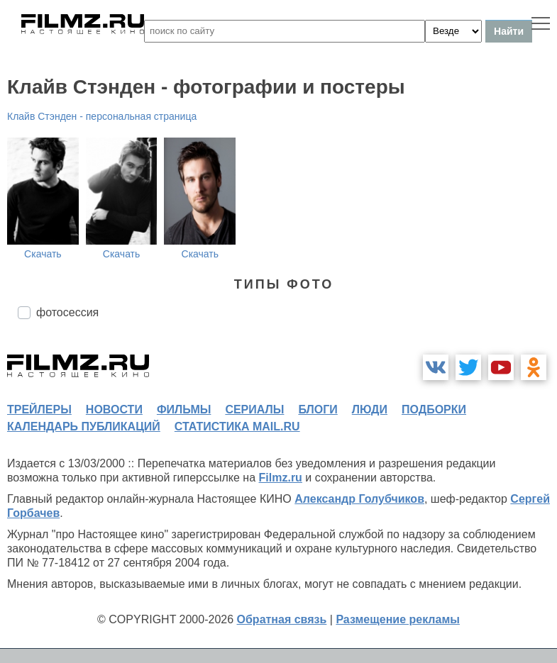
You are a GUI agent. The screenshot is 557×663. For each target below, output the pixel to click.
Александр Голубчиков (359, 499)
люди (369, 409)
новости (114, 409)
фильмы (184, 409)
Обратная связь (282, 619)
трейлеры (39, 409)
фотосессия (67, 312)
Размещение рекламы (398, 619)
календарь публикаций (83, 426)
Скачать (43, 254)
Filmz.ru (280, 478)
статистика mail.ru (237, 426)
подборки (434, 409)
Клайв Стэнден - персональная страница (102, 116)
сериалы (254, 409)
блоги (317, 409)
